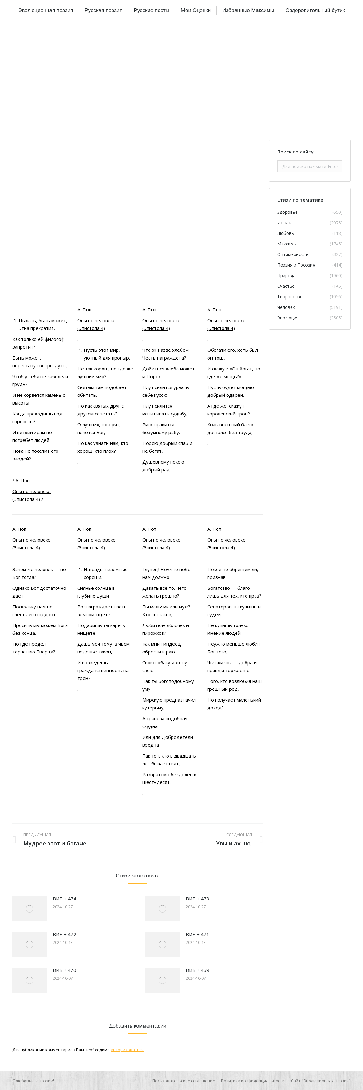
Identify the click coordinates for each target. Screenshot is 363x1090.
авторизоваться (127, 1049)
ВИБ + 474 (64, 898)
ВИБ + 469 (197, 970)
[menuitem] (45, 10)
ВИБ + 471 (197, 934)
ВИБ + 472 (64, 934)
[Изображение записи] (29, 908)
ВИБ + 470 (64, 970)
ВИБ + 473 (197, 898)
